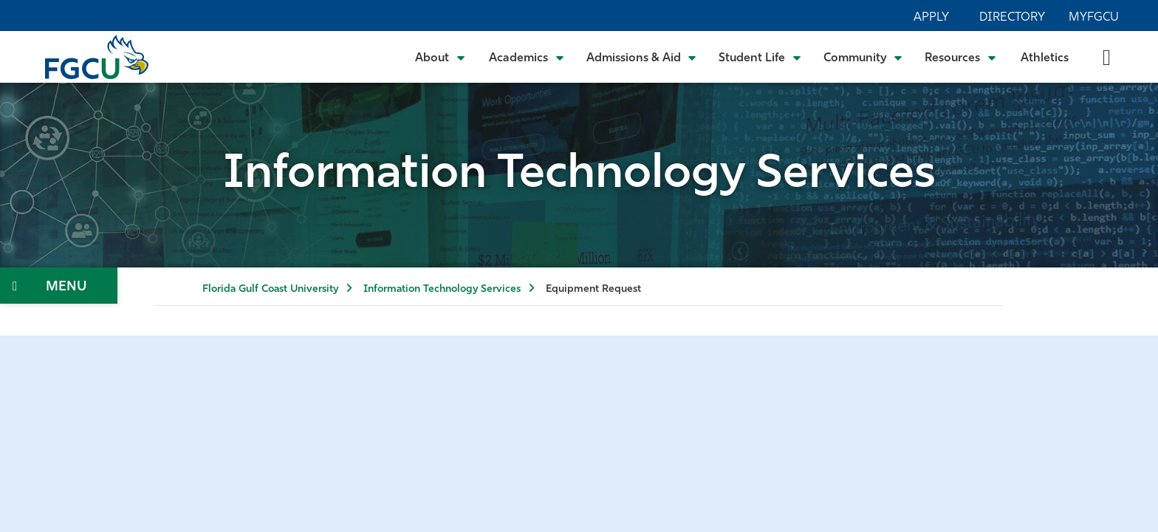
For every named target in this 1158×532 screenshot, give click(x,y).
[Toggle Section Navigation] (58, 285)
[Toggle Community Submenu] (863, 57)
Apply (931, 18)
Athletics (1045, 58)
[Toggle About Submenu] (441, 57)
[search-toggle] (1106, 56)
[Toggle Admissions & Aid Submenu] (641, 57)
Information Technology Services (442, 289)
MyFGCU (1094, 18)
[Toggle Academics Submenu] (526, 57)
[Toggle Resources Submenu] (960, 57)
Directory (1012, 18)
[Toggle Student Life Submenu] (760, 57)
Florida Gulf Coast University (270, 289)
